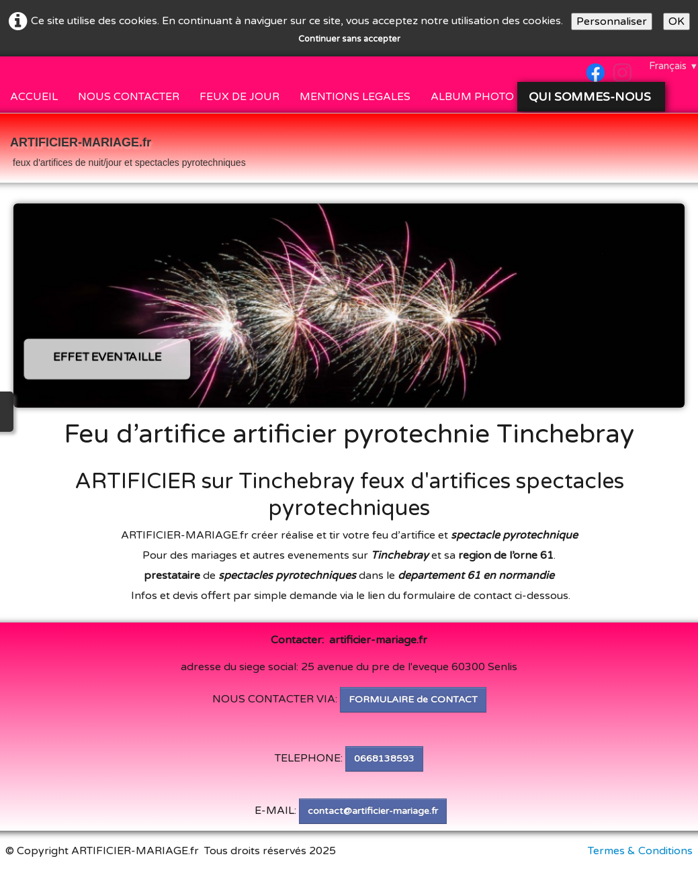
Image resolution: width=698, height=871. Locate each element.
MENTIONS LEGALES (355, 96)
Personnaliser (611, 21)
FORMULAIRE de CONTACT (413, 699)
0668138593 (384, 758)
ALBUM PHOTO (472, 96)
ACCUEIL (34, 96)
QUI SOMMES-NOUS (591, 96)
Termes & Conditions (640, 851)
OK (676, 21)
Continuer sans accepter (349, 39)
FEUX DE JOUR (239, 96)
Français (673, 66)
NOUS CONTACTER (128, 96)
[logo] (128, 149)
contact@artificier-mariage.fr (373, 811)
